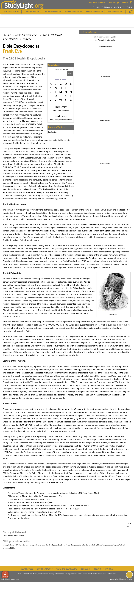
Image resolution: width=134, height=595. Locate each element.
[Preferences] (131, 11)
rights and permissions (66, 568)
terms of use (27, 568)
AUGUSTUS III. (55, 324)
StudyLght (18, 5)
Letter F (27, 38)
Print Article (52, 132)
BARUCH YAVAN (57, 482)
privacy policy (43, 568)
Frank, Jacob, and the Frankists (60, 120)
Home (7, 34)
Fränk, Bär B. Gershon (61, 110)
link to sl (109, 568)
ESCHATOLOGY (33, 124)
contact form (111, 574)
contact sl (85, 568)
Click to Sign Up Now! (118, 2)
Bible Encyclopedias (26, 34)
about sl (97, 568)
